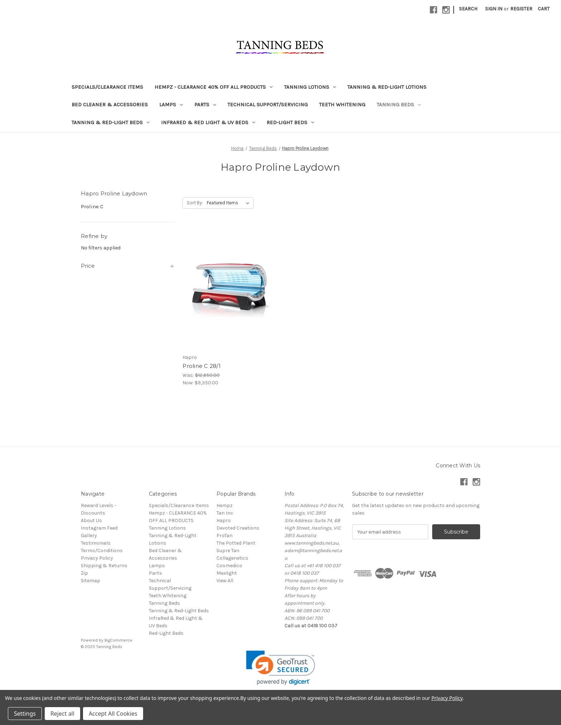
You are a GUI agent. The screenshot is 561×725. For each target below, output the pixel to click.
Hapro (223, 520)
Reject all (62, 713)
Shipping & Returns (104, 566)
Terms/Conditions (102, 551)
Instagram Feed (99, 528)
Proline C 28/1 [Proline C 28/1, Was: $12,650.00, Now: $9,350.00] (201, 365)
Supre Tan (227, 551)
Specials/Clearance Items (107, 87)
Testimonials (96, 543)
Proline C (92, 206)
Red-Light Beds (290, 122)
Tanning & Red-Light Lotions (386, 87)
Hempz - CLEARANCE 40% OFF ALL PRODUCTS (214, 87)
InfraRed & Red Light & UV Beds (208, 122)
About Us (91, 520)
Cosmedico (229, 566)
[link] (281, 668)
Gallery (89, 535)
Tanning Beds (399, 104)
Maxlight (226, 573)
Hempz (224, 505)
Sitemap (90, 581)
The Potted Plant (235, 543)
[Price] (128, 266)
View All (224, 581)
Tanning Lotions (310, 87)
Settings (25, 713)
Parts (205, 104)
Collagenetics (232, 558)
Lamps (171, 104)
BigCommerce (118, 640)
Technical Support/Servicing (268, 104)
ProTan (224, 535)
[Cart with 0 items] (543, 9)
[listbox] (229, 203)
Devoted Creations (237, 528)
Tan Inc (224, 513)
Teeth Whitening (342, 104)
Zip (84, 573)
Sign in (493, 9)
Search (468, 9)
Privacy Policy (97, 558)
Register (521, 9)
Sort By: (195, 202)
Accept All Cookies (113, 713)
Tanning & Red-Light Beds (111, 122)
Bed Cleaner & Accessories (110, 104)
